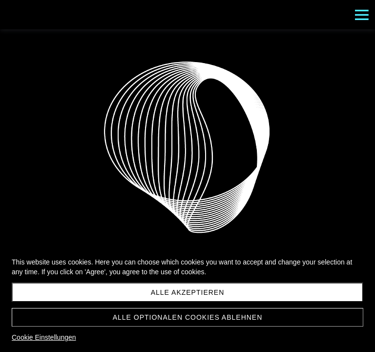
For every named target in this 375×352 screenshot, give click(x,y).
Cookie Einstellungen (44, 337)
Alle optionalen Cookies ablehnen (188, 317)
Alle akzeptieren (188, 292)
